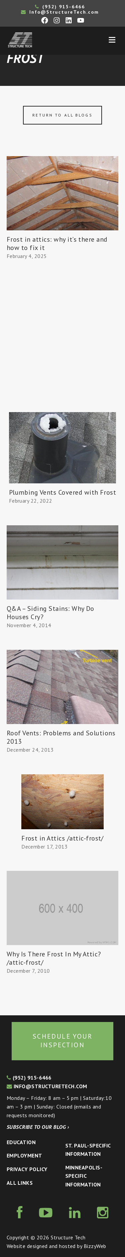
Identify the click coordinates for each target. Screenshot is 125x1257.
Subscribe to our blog (38, 1127)
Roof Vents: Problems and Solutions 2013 (61, 737)
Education (21, 1142)
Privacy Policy (27, 1169)
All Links (20, 1182)
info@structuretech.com (47, 1086)
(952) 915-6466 (60, 6)
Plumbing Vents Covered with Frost (62, 492)
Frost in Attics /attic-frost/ (62, 838)
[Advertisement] (62, 346)
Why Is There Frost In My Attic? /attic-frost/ (54, 958)
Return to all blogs (62, 115)
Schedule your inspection (62, 1040)
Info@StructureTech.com (60, 12)
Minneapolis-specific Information (84, 1176)
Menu (112, 40)
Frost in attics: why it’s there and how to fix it (57, 243)
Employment (24, 1155)
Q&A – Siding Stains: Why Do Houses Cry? (50, 612)
